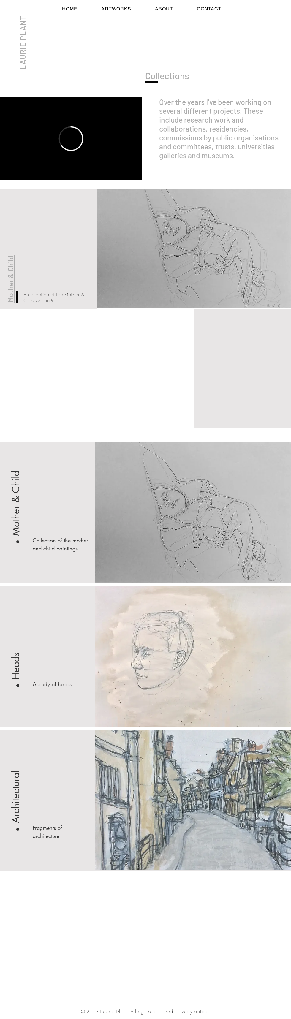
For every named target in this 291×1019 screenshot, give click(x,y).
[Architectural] (16, 785)
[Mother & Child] (16, 498)
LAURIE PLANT (22, 42)
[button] (16, 642)
